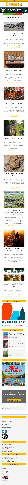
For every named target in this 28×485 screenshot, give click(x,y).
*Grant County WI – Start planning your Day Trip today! (14, 211)
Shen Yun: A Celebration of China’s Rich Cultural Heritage (16, 334)
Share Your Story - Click (14, 400)
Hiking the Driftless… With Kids (14, 138)
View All (24, 330)
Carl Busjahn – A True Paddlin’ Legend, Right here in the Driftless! (14, 250)
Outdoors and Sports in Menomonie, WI (15, 341)
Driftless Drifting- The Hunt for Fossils (14, 174)
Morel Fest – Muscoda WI (14, 70)
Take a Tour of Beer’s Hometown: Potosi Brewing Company (14, 102)
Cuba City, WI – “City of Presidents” (14, 34)
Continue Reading (14, 47)
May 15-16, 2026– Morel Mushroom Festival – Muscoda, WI (14, 284)
